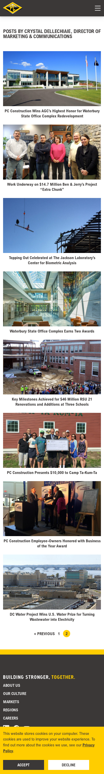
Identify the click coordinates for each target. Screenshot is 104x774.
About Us (11, 685)
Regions (10, 709)
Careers (10, 718)
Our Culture (14, 693)
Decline (69, 764)
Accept (23, 764)
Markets (11, 701)
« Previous (44, 633)
